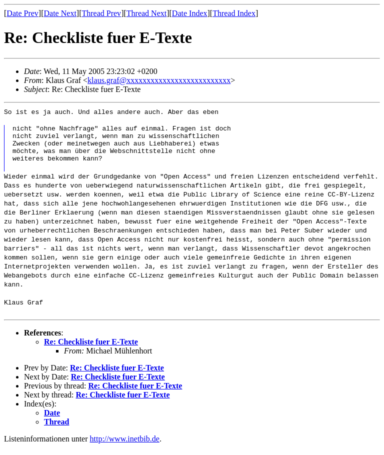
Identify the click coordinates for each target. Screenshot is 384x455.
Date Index (190, 13)
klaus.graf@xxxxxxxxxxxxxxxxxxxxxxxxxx (159, 80)
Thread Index (234, 13)
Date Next (60, 13)
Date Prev (22, 13)
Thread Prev (101, 13)
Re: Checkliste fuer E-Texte (91, 349)
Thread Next (146, 13)
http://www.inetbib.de (125, 446)
